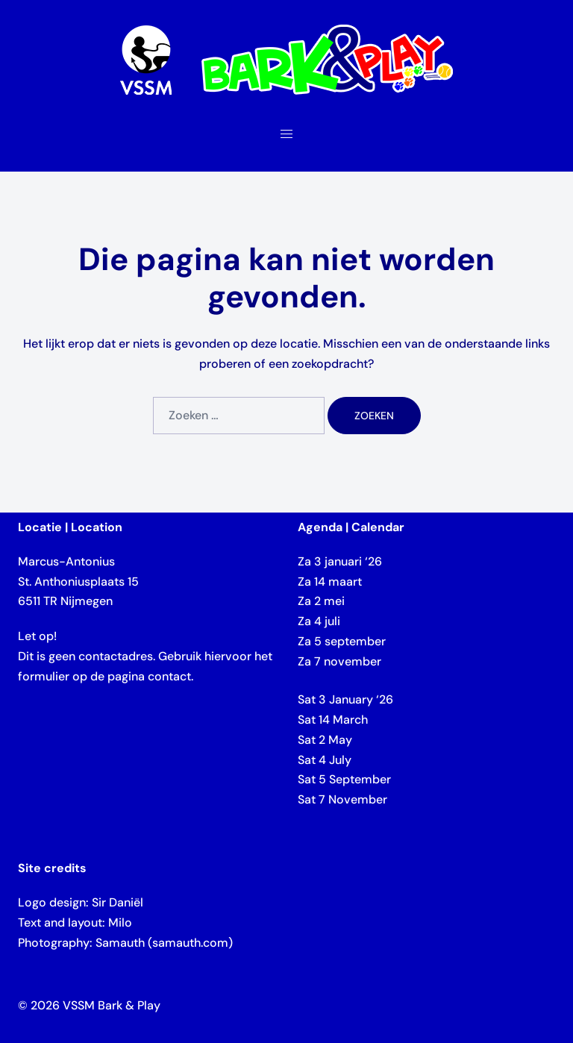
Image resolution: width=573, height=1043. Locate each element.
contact (169, 676)
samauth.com (190, 942)
